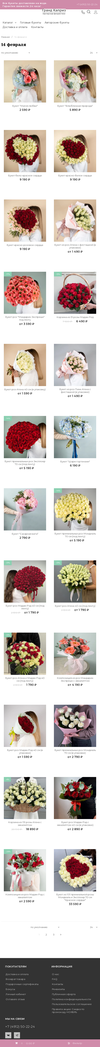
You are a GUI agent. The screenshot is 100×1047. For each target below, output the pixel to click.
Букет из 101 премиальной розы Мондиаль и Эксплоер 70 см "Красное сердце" (75, 898)
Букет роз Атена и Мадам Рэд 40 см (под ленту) (25, 680)
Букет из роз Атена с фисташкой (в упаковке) (75, 246)
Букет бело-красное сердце (25, 175)
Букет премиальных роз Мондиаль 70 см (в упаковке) (75, 753)
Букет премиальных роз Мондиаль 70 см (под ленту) (75, 536)
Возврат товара (16, 980)
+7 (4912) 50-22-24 (87, 4)
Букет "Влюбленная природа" (75, 105)
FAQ (55, 980)
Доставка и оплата (15, 27)
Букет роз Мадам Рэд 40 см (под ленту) (25, 608)
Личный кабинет (17, 995)
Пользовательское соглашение (73, 1005)
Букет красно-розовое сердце (25, 245)
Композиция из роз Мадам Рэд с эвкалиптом (25, 897)
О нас (56, 975)
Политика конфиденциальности (73, 1000)
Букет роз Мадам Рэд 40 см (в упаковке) (25, 753)
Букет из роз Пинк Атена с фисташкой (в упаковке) (75, 391)
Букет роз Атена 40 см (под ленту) (75, 608)
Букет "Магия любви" (25, 105)
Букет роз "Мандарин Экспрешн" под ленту (25, 319)
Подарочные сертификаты (24, 985)
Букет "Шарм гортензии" (75, 462)
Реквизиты (59, 990)
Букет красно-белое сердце (75, 175)
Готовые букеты (30, 22)
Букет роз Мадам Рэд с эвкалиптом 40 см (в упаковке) (75, 825)
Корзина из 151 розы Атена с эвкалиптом (25, 825)
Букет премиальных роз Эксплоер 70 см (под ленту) (24, 463)
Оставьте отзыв (16, 1000)
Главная (6, 37)
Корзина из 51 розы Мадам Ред (75, 317)
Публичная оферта (65, 995)
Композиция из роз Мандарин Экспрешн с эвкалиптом (75, 680)
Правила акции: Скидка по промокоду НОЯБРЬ (69, 1012)
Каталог (9, 23)
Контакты (37, 27)
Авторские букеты (57, 22)
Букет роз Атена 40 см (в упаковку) (25, 391)
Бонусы (11, 990)
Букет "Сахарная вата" (25, 534)
